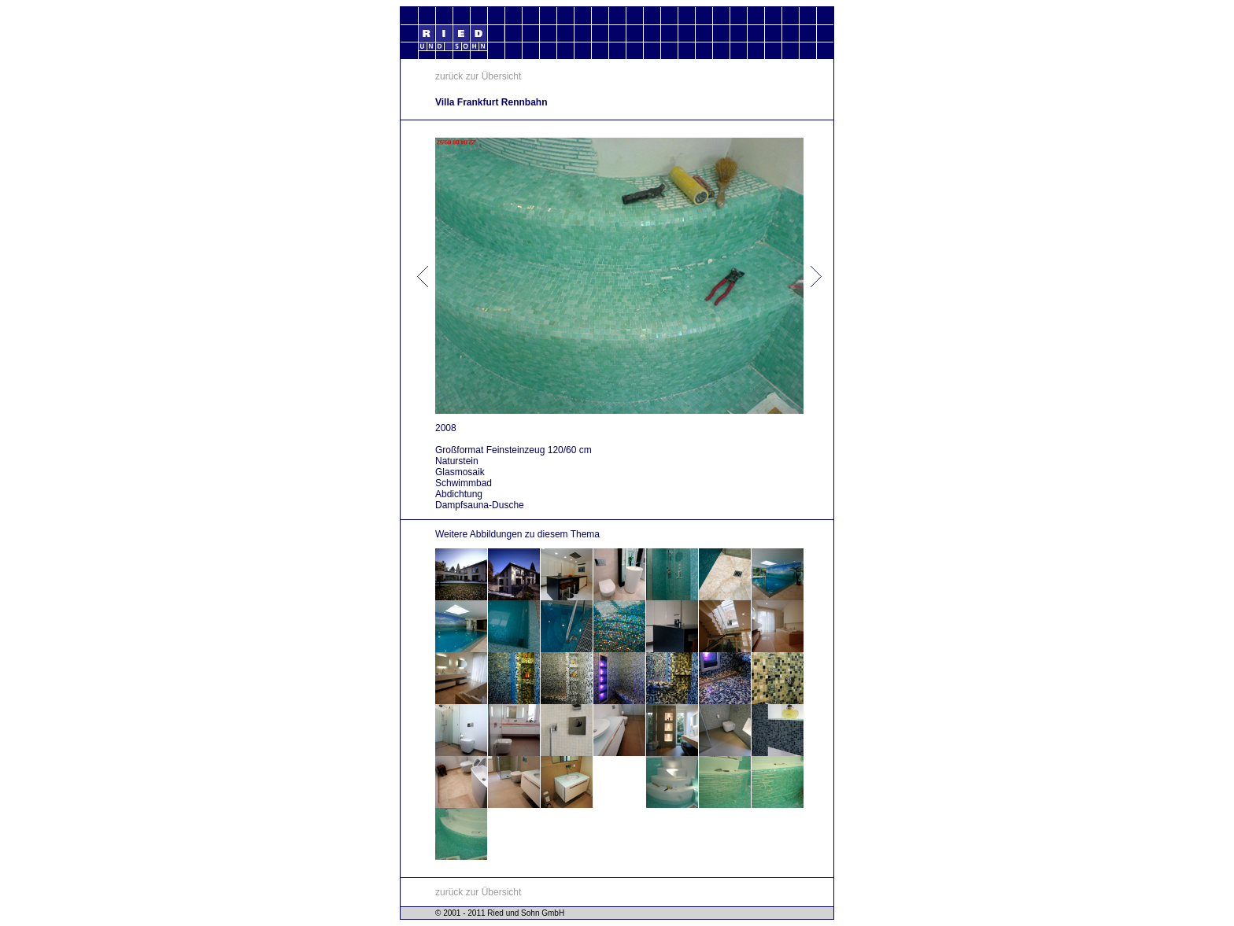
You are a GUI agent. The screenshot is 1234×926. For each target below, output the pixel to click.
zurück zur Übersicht (478, 76)
